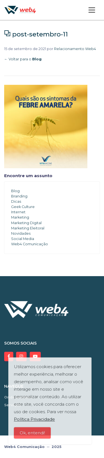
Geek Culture (23, 207)
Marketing (20, 217)
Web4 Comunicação (29, 244)
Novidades (21, 233)
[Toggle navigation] (92, 10)
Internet (18, 212)
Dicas (16, 201)
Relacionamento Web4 (75, 49)
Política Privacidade (34, 422)
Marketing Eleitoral (27, 228)
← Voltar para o (23, 59)
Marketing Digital (26, 223)
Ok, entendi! (32, 436)
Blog (15, 191)
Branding (19, 196)
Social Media (22, 239)
